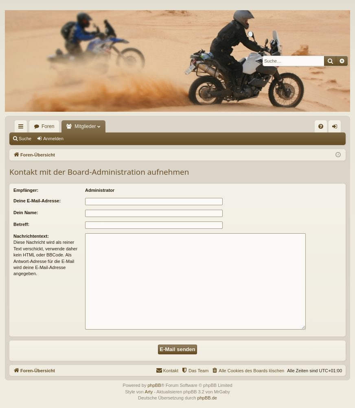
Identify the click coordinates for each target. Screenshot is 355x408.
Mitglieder (85, 126)
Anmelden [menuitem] (336, 128)
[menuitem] (321, 126)
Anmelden (53, 138)
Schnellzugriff (22, 128)
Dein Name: (25, 212)
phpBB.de (207, 397)
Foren (48, 126)
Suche (25, 138)
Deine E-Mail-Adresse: (37, 200)
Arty (149, 391)
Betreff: (21, 224)
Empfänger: (25, 190)
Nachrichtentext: (31, 236)
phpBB (154, 385)
